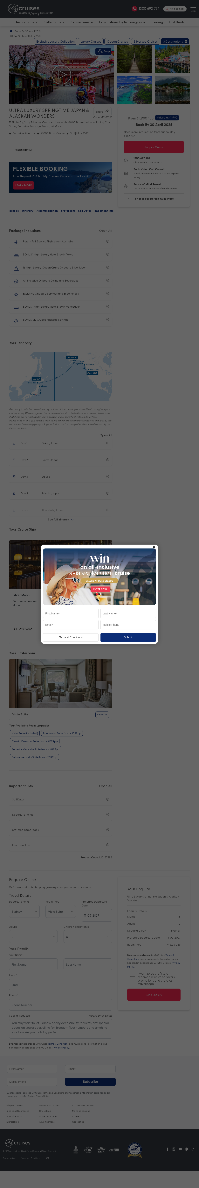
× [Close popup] (154, 546)
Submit (128, 637)
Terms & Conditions (71, 637)
